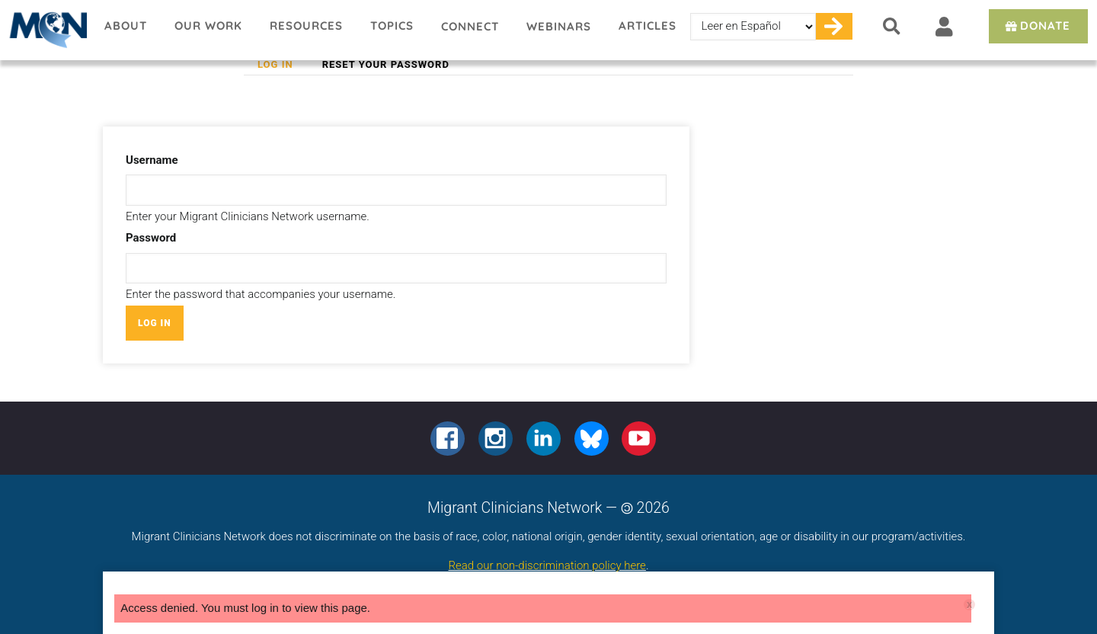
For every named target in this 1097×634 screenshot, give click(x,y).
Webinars (558, 26)
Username (152, 160)
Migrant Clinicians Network (45, 30)
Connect (470, 26)
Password (151, 238)
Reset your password (385, 64)
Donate (1036, 25)
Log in (282, 64)
